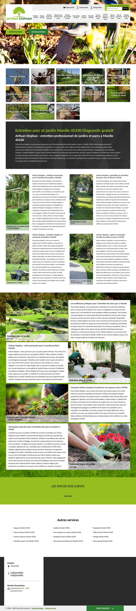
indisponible (68, 7)
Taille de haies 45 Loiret (112, 16)
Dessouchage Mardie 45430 (102, 541)
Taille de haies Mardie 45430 (103, 532)
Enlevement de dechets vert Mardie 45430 (68, 541)
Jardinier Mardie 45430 (61, 528)
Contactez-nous (15, 32)
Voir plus (68, 496)
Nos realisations (38, 32)
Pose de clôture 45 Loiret (98, 16)
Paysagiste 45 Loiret (91, 16)
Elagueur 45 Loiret (35, 16)
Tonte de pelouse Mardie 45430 (25, 537)
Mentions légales (37, 608)
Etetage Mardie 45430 (100, 537)
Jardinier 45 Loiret (84, 16)
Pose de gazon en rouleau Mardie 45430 (67, 532)
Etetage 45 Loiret (42, 16)
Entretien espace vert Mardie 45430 (26, 541)
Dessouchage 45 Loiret (76, 16)
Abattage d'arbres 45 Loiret (126, 16)
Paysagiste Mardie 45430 (101, 528)
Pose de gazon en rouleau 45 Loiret (105, 16)
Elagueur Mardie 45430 (22, 528)
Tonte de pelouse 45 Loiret (119, 16)
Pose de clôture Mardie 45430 (24, 532)
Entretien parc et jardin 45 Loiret (67, 16)
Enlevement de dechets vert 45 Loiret (58, 16)
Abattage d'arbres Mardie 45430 (64, 537)
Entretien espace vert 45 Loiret (49, 16)
